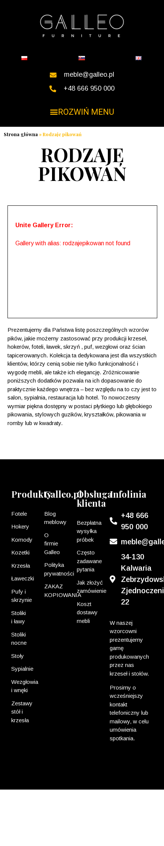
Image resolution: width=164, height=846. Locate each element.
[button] (82, 111)
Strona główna (21, 134)
